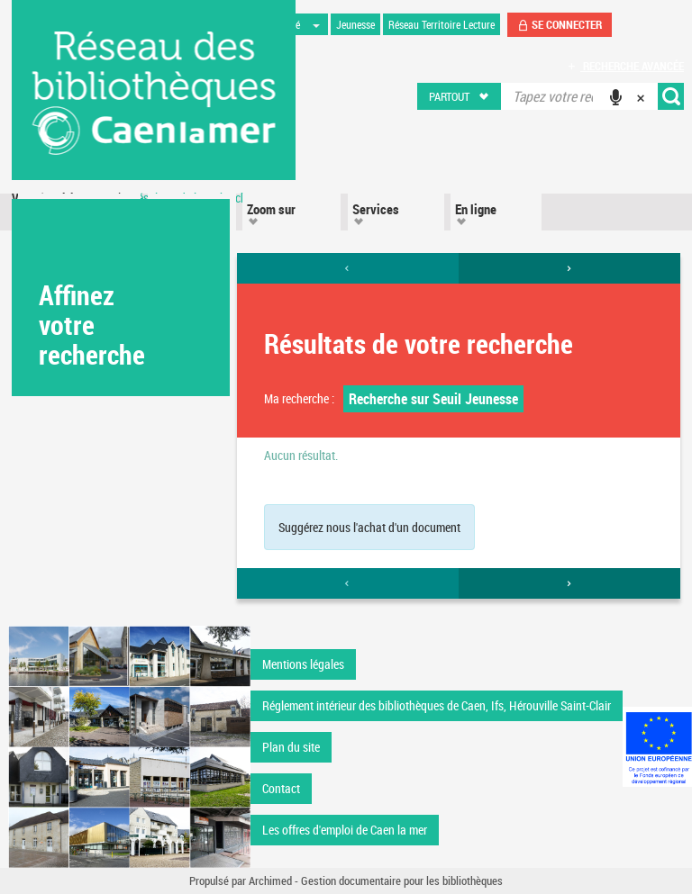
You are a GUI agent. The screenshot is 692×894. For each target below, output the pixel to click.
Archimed (270, 880)
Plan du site (291, 746)
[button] (460, 96)
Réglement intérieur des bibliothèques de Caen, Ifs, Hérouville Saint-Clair (436, 705)
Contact (281, 788)
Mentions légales (303, 664)
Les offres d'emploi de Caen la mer (344, 829)
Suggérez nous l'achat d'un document (369, 527)
